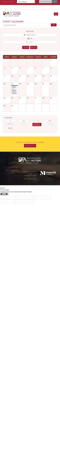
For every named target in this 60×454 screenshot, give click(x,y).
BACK (25, 47)
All (10, 120)
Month (26, 35)
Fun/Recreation (24, 123)
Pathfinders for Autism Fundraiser (36, 124)
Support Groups (10, 123)
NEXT (33, 47)
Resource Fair (50, 123)
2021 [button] (31, 42)
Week (31, 35)
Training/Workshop (37, 120)
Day (35, 35)
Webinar (50, 120)
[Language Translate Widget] (26, 1)
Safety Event (10, 128)
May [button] (27, 42)
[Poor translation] (5, 194)
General (23, 120)
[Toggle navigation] (56, 14)
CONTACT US (30, 145)
